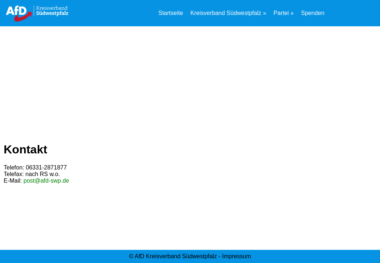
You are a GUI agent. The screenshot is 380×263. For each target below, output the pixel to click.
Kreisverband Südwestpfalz (226, 13)
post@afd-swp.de (46, 181)
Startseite (170, 13)
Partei (281, 13)
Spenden (312, 13)
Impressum (236, 256)
